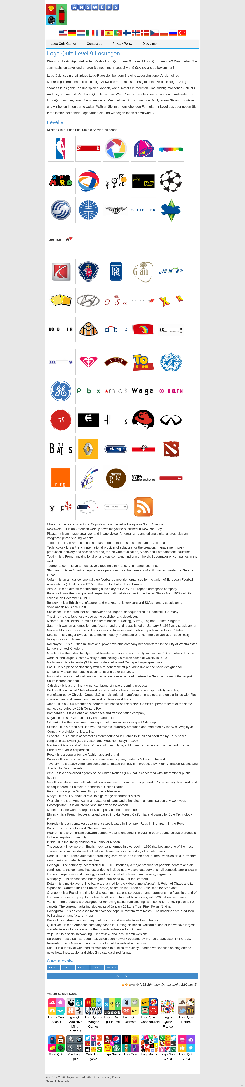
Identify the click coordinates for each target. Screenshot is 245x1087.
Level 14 (111, 967)
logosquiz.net (76, 1077)
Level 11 (68, 967)
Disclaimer (153, 43)
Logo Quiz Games (64, 43)
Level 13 (97, 967)
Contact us (96, 43)
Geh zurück (122, 976)
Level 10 (53, 967)
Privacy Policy (125, 43)
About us (93, 1077)
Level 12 (82, 967)
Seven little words (57, 1081)
